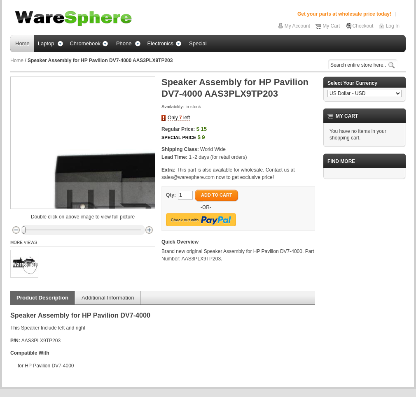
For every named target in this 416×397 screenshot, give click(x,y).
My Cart (331, 26)
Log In (393, 26)
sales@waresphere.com (188, 177)
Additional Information (108, 298)
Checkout (363, 26)
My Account (297, 26)
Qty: (171, 195)
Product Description (42, 298)
